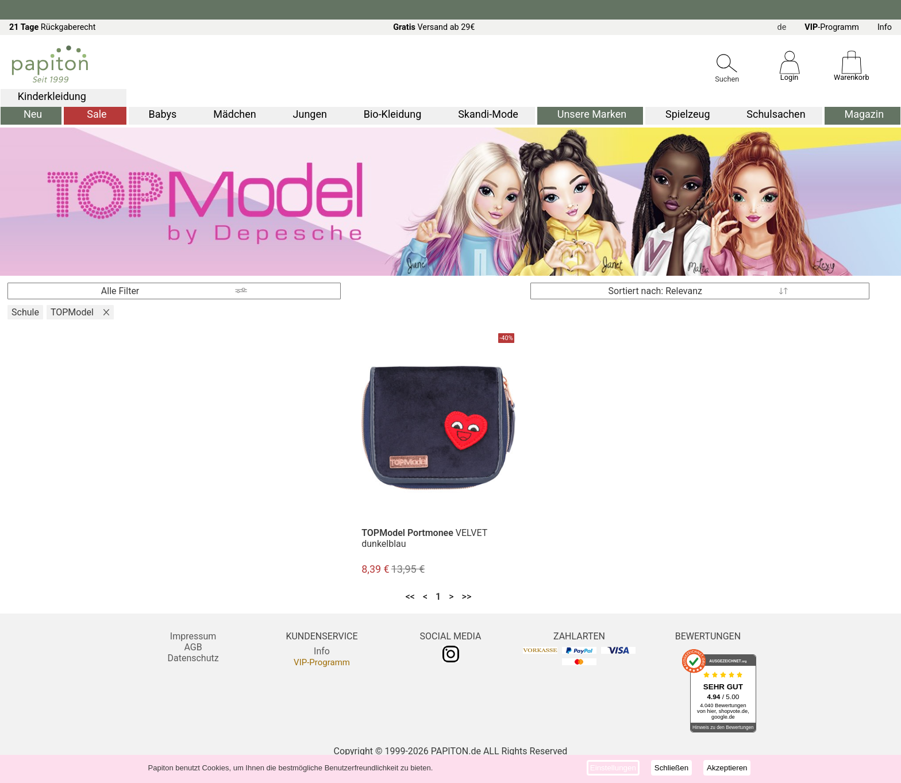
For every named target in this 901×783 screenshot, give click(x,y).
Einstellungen (613, 767)
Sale (96, 114)
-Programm (831, 27)
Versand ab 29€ (434, 27)
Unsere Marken (591, 114)
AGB (193, 647)
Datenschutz (192, 658)
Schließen (671, 767)
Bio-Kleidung (393, 114)
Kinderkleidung (52, 96)
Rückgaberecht (52, 27)
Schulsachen (775, 114)
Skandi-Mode (488, 114)
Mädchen (234, 114)
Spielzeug (687, 114)
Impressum (193, 636)
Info (884, 27)
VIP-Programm (322, 662)
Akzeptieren (727, 767)
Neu (33, 114)
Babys (163, 114)
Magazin (864, 114)
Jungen (310, 114)
